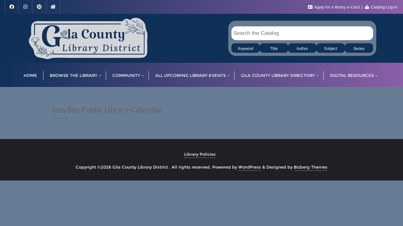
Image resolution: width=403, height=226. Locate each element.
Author (302, 48)
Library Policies (200, 154)
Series (359, 48)
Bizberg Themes (310, 167)
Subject (330, 48)
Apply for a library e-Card (334, 7)
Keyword (245, 48)
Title (273, 48)
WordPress (249, 167)
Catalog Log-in (381, 7)
